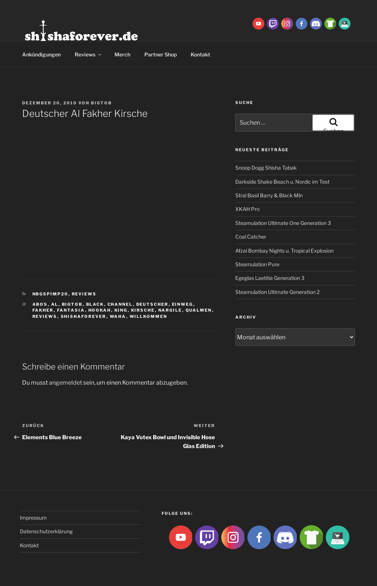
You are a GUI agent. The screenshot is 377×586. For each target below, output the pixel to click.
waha (118, 316)
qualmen (199, 310)
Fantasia (71, 310)
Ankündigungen (41, 54)
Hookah (99, 310)
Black (95, 304)
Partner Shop (160, 54)
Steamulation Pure (257, 264)
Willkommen (149, 316)
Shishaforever (83, 316)
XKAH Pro (247, 209)
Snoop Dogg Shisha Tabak (266, 167)
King (121, 310)
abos (40, 304)
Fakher (43, 310)
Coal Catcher (250, 236)
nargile (170, 310)
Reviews (88, 54)
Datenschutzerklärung (46, 531)
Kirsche (143, 310)
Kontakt (200, 54)
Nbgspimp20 (50, 294)
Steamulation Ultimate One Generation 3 (283, 223)
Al (55, 304)
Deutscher (152, 304)
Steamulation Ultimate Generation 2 (277, 292)
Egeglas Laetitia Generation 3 (269, 278)
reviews (44, 316)
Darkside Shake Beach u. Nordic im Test (282, 181)
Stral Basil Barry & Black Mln (269, 195)
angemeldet (65, 382)
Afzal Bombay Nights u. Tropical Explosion (284, 250)
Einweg (182, 304)
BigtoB (101, 102)
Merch (122, 54)
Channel (120, 304)
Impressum (33, 517)
